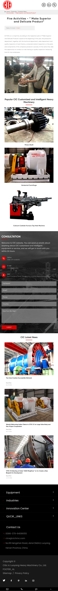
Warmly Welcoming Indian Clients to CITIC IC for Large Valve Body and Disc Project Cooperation (28, 425)
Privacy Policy (22, 573)
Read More (8, 382)
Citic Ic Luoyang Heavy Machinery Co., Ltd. (24, 565)
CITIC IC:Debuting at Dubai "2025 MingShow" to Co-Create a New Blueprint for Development (27, 472)
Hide (18, 28)
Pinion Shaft (29, 145)
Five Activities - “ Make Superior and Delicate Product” (21, 13)
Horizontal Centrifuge (29, 185)
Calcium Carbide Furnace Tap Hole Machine (29, 226)
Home (8, 11)
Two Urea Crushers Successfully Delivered (19, 378)
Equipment (13, 492)
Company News (22, 11)
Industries (12, 500)
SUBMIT (9, 327)
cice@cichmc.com (29, 267)
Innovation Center (17, 508)
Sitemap (7, 573)
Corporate (14, 11)
